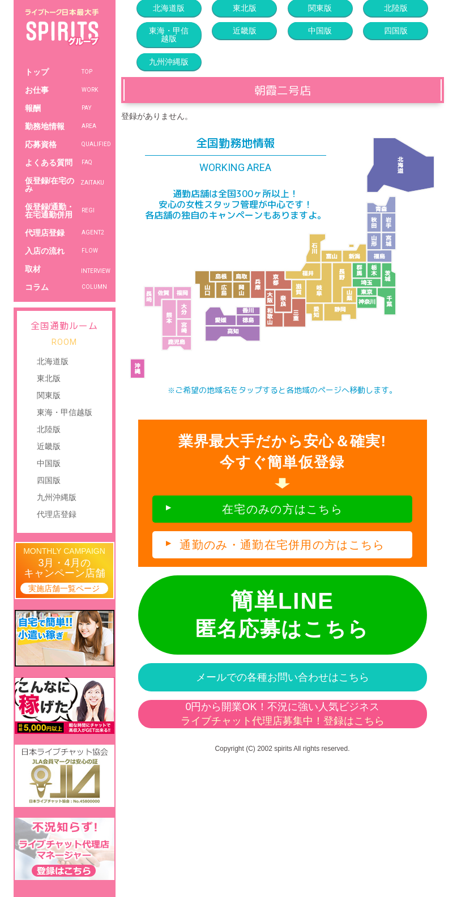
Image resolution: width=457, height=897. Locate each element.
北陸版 (49, 429)
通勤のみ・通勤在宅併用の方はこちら (282, 545)
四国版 (49, 480)
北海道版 (53, 361)
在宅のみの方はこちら (282, 509)
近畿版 (49, 446)
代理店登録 (56, 514)
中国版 (49, 463)
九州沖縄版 (56, 497)
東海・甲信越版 (64, 412)
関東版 (49, 395)
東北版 (49, 378)
